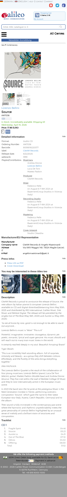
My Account (38, 19)
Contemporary (12, 45)
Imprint (49, 1)
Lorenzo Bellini (10, 107)
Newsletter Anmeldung (20, 40)
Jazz (3, 45)
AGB (43, 464)
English (21, 1)
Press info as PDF (15, 263)
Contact (39, 1)
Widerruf (35, 464)
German (6, 1)
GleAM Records (30, 150)
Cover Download (15, 266)
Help (31, 1)
